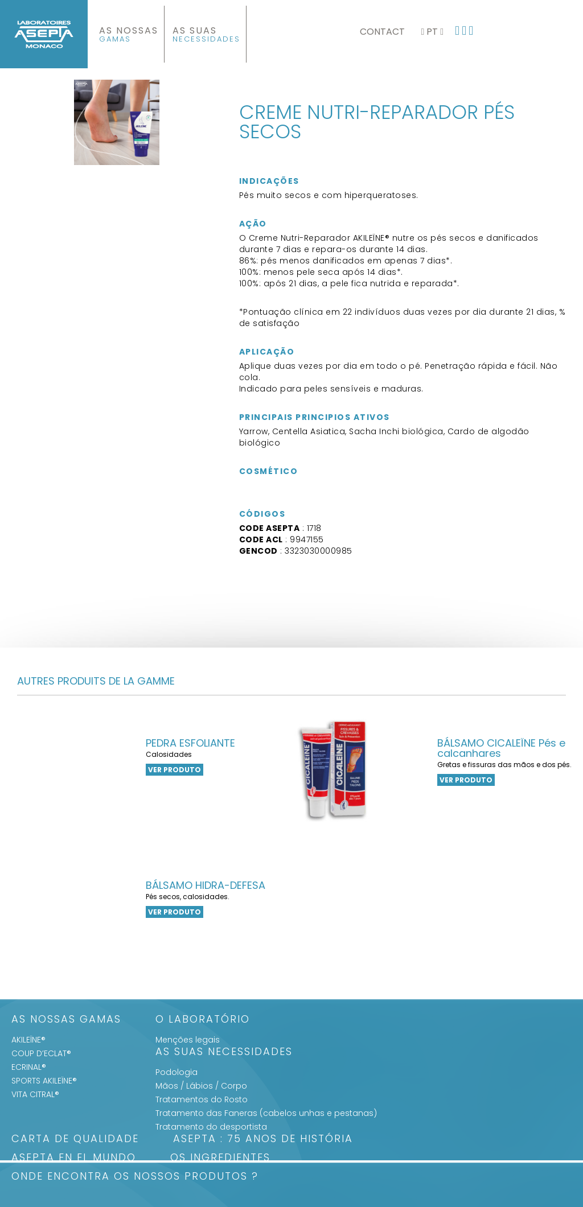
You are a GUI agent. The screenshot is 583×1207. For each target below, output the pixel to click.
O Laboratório (202, 1020)
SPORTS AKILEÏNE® (44, 1080)
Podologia (176, 1072)
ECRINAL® (28, 1067)
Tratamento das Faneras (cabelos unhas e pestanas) (266, 1113)
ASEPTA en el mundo (73, 1158)
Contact (382, 31)
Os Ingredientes (220, 1158)
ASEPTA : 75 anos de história (263, 1140)
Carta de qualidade (75, 1140)
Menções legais (187, 1039)
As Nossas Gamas (66, 1020)
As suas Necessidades (224, 1052)
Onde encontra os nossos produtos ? (134, 1177)
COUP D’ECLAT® (41, 1053)
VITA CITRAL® (35, 1094)
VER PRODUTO (174, 770)
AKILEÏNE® (28, 1039)
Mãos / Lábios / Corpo (201, 1085)
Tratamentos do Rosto (201, 1099)
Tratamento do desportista (211, 1126)
